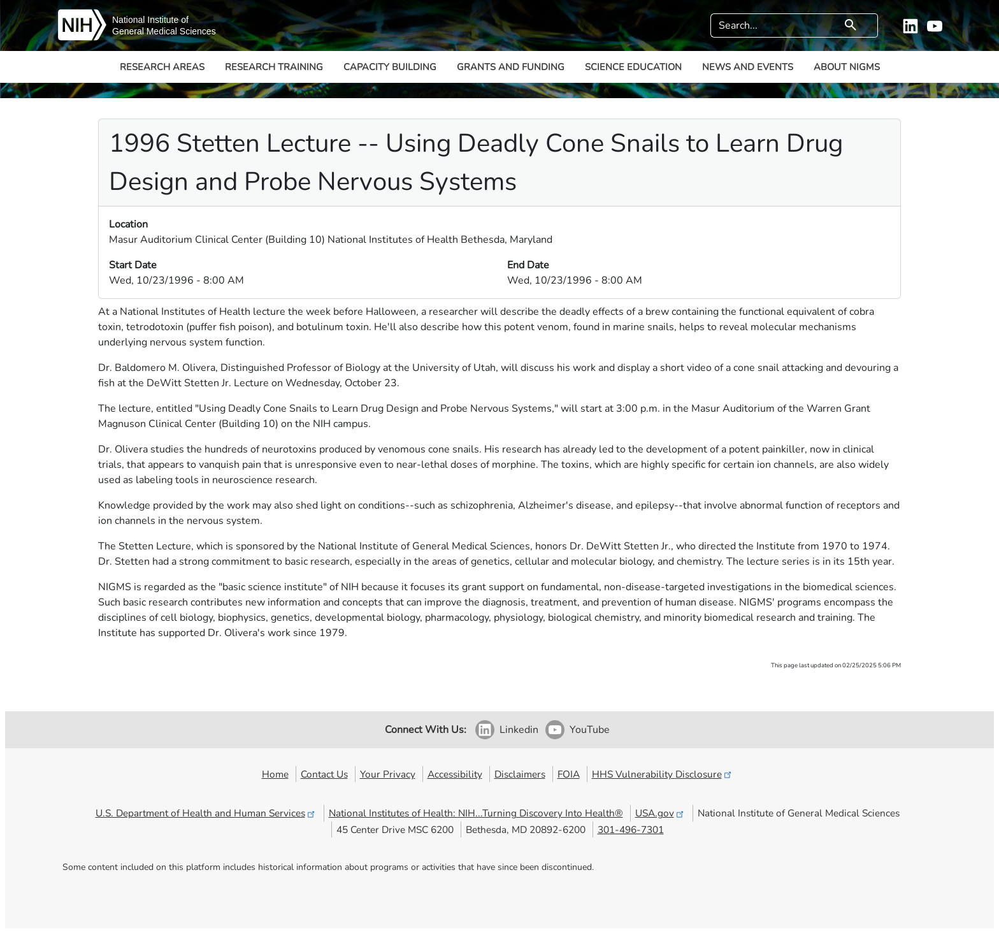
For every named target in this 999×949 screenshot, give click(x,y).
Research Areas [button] (162, 67)
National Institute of (150, 20)
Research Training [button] (274, 67)
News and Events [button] (747, 67)
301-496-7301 (631, 829)
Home (275, 774)
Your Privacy (387, 774)
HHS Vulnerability (662, 774)
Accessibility (455, 774)
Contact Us (324, 774)
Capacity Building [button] (389, 67)
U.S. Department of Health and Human (206, 813)
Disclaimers (519, 774)
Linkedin (519, 730)
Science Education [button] (633, 67)
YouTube (590, 730)
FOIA (568, 774)
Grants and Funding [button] (510, 67)
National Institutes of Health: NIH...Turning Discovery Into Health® (476, 813)
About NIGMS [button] (847, 67)
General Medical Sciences (164, 31)
